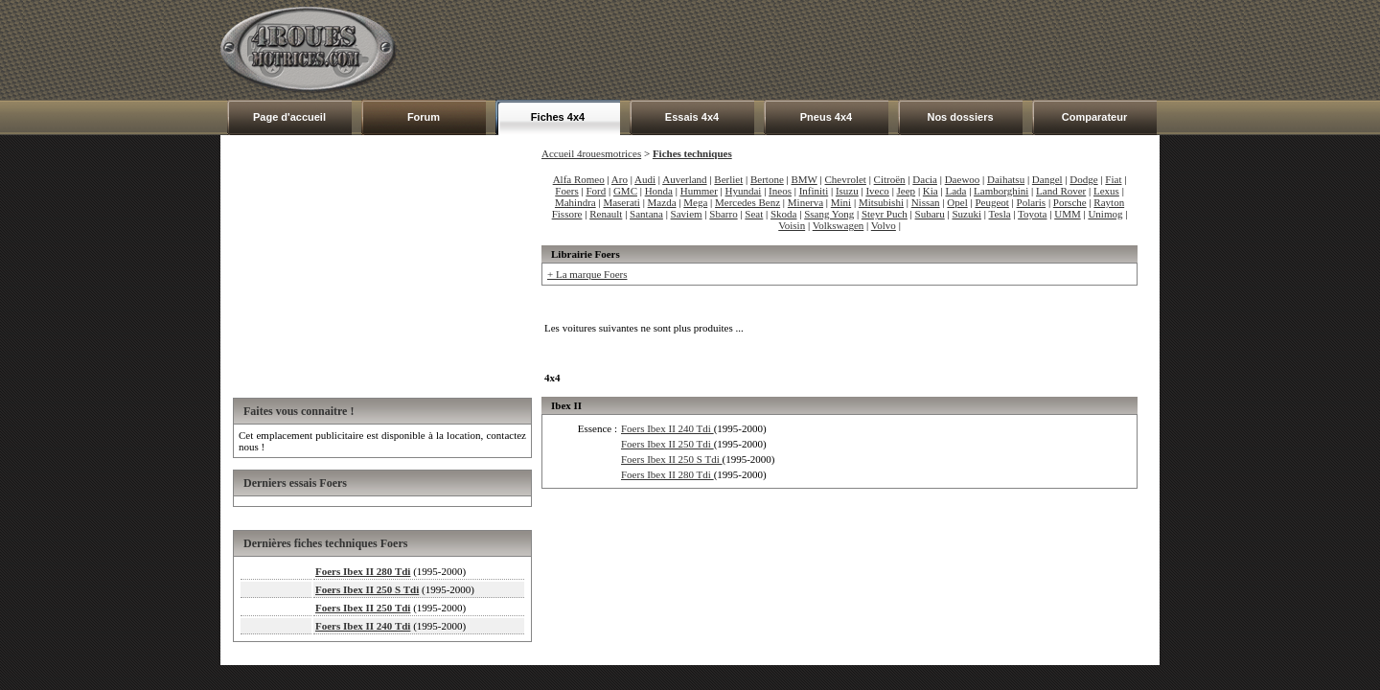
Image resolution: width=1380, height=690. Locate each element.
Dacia (924, 179)
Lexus (1106, 190)
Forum (423, 117)
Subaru (930, 213)
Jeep (906, 190)
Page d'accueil (289, 117)
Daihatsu (1005, 179)
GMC (625, 190)
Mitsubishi (881, 202)
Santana (646, 213)
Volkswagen (838, 225)
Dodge (1083, 179)
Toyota (1032, 213)
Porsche (1070, 202)
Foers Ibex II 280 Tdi (362, 571)
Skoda (783, 213)
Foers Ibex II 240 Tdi (362, 626)
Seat (754, 213)
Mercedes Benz (747, 202)
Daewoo (962, 179)
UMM (1067, 213)
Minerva (805, 202)
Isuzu (847, 190)
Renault (605, 213)
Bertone (767, 179)
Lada (955, 190)
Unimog (1105, 213)
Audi (645, 179)
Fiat (1113, 179)
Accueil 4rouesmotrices (591, 153)
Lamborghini (1001, 190)
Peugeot (991, 202)
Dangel (1047, 179)
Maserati (621, 202)
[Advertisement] (811, 50)
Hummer (699, 190)
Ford (596, 190)
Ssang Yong (829, 213)
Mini (841, 202)
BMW (804, 179)
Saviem (686, 213)
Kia (930, 190)
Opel (957, 202)
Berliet (728, 179)
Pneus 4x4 (826, 117)
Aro (619, 179)
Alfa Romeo (579, 179)
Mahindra (575, 202)
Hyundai (743, 190)
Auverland (684, 179)
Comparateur (1094, 117)
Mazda (662, 202)
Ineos (780, 190)
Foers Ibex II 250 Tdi (362, 607)
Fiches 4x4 (558, 117)
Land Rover (1061, 190)
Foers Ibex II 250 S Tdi (367, 589)
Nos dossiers (960, 117)
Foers (566, 190)
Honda (659, 190)
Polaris (1031, 202)
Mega (695, 202)
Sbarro (723, 213)
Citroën (890, 179)
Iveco (876, 190)
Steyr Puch (885, 213)
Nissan (925, 202)
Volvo (883, 225)
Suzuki (966, 213)
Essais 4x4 (692, 117)
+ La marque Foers (587, 274)
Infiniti (814, 190)
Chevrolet (845, 179)
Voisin (791, 225)
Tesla (1000, 213)
